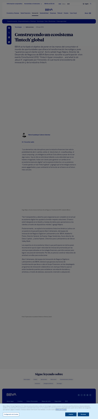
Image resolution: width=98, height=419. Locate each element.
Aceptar (71, 414)
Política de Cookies (61, 409)
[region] (49, 411)
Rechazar (83, 414)
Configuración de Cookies (11, 414)
